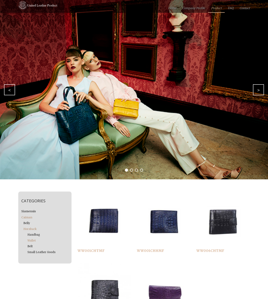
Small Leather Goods (41, 252)
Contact (245, 8)
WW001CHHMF (150, 251)
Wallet (31, 240)
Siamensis (28, 211)
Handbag (33, 234)
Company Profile (193, 8)
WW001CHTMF (91, 251)
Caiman (26, 217)
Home (172, 8)
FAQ (230, 8)
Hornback (30, 229)
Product (216, 8)
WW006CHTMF (210, 251)
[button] (9, 89)
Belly (26, 223)
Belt (30, 246)
